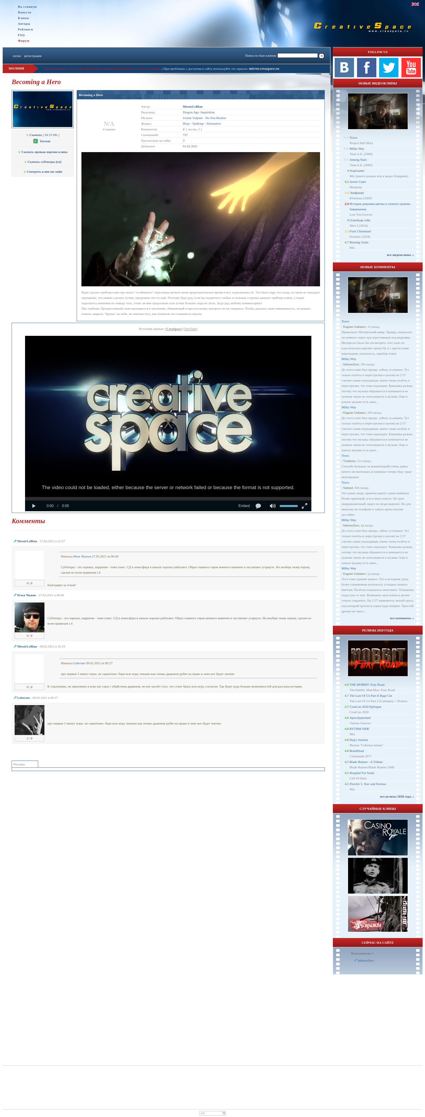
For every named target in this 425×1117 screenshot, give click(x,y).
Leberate (79, 663)
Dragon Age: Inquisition (199, 112)
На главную (27, 6)
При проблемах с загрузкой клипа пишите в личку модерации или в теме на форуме (102, 68)
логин (17, 56)
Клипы (23, 18)
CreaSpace (174, 328)
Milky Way (357, 148)
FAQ (21, 35)
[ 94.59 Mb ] (42, 135)
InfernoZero (351, 364)
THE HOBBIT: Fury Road (367, 684)
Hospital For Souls (362, 773)
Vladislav (349, 461)
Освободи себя (360, 220)
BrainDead (357, 751)
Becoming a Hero (91, 95)
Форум (24, 40)
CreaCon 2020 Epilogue (365, 706)
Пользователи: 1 (362, 953)
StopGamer (357, 170)
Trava (353, 137)
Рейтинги (25, 29)
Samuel (348, 487)
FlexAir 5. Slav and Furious (368, 784)
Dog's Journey (359, 739)
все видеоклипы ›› (400, 255)
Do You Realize (215, 118)
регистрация (32, 56)
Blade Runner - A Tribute (366, 762)
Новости (24, 12)
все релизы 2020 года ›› (397, 796)
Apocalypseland (360, 717)
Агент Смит (358, 181)
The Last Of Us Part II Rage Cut (371, 695)
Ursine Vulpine (193, 118)
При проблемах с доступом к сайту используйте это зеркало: (206, 68)
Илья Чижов (82, 556)
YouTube (191, 328)
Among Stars (358, 159)
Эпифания (357, 192)
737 (185, 135)
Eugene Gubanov (354, 326)
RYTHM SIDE (359, 728)
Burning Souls (359, 242)
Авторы (24, 23)
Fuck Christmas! (360, 231)
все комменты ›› (402, 618)
